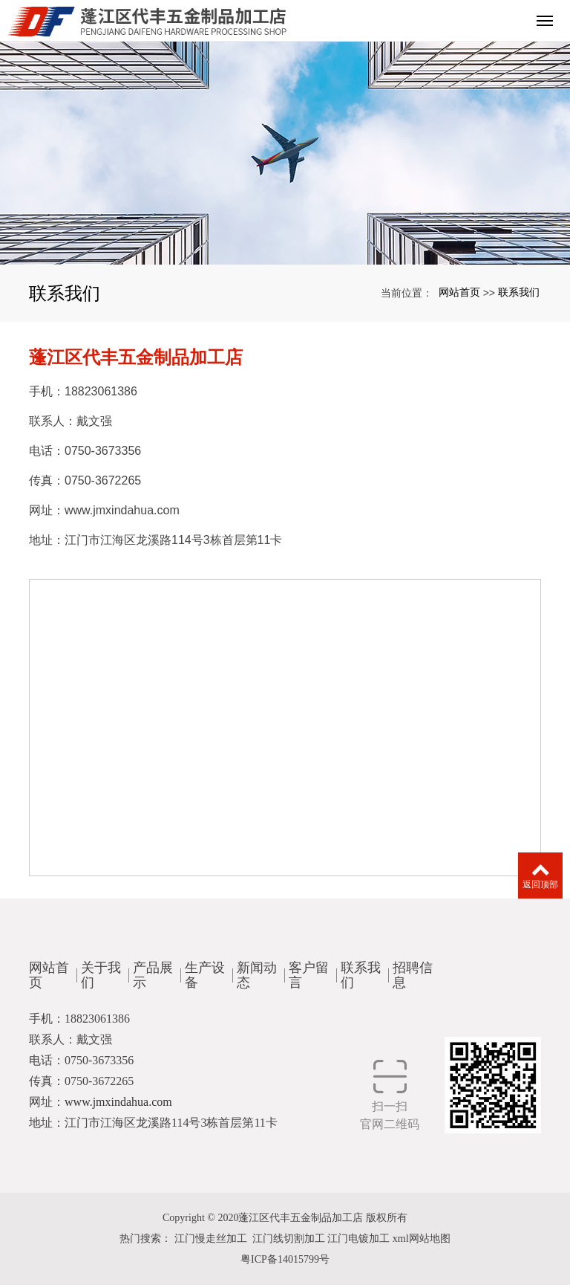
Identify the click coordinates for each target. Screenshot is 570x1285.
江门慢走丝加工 (210, 1238)
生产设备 (205, 967)
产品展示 (153, 967)
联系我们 (519, 292)
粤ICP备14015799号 (285, 1259)
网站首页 (459, 292)
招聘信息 (413, 967)
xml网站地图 (422, 1238)
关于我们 (101, 967)
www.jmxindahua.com (122, 510)
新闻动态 (257, 967)
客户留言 (309, 967)
